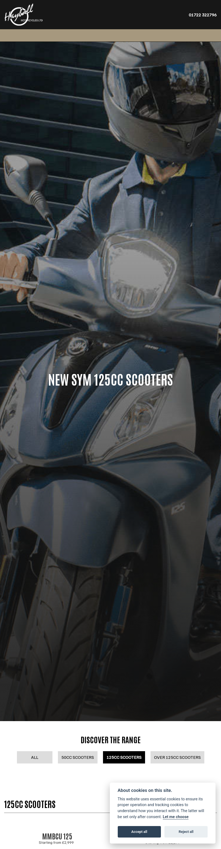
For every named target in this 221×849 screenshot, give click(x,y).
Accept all (139, 832)
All (34, 757)
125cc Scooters (124, 757)
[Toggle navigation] (10, 35)
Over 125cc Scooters (177, 757)
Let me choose (176, 817)
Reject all (186, 832)
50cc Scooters (77, 757)
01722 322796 (203, 14)
